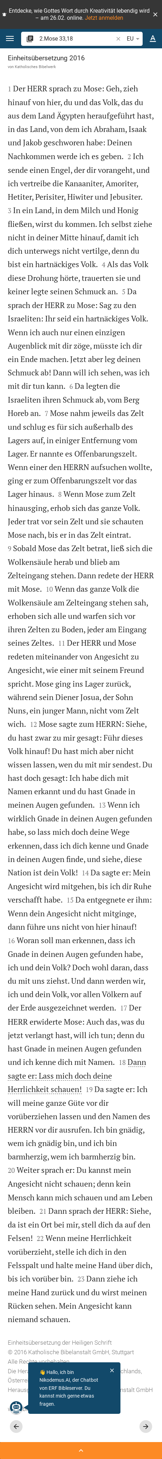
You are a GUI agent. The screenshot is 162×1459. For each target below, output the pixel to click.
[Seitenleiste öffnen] (81, 1450)
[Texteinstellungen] (153, 39)
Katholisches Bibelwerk (35, 66)
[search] (77, 38)
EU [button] (134, 39)
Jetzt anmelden (104, 17)
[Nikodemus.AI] (15, 1407)
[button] (155, 14)
